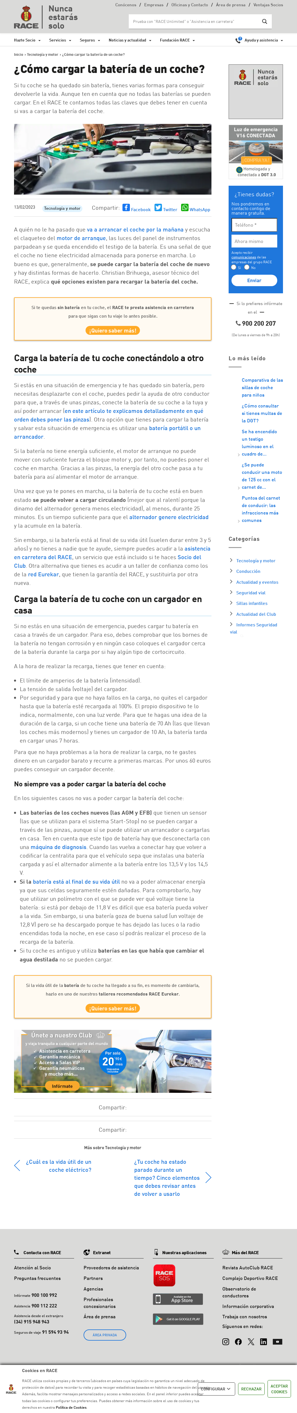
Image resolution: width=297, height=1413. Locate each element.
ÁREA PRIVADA (105, 1341)
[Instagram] (225, 1344)
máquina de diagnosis (58, 849)
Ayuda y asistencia (261, 39)
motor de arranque (81, 237)
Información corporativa (248, 1312)
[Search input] (194, 21)
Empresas (153, 5)
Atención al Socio (32, 1273)
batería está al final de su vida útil (76, 884)
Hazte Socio (24, 39)
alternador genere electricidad (169, 519)
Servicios (57, 39)
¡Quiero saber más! (112, 331)
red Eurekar (43, 576)
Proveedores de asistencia (111, 1273)
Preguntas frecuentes (37, 1284)
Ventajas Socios (268, 5)
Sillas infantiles (252, 603)
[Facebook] (238, 1344)
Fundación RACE (175, 39)
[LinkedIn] (263, 1344)
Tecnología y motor (62, 209)
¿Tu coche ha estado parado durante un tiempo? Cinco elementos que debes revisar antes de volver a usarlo (167, 1183)
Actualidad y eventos (257, 582)
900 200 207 (259, 323)
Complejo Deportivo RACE (250, 1284)
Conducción (248, 571)
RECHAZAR (251, 1388)
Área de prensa (230, 5)
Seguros (87, 39)
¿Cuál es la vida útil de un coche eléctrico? (58, 1171)
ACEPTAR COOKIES (279, 1389)
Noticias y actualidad (127, 39)
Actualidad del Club (256, 614)
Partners (93, 1284)
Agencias (93, 1294)
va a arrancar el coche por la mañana (135, 229)
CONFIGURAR (216, 1389)
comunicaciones (243, 257)
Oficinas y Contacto (189, 5)
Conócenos (125, 5)
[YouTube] (277, 1344)
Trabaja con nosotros (244, 1322)
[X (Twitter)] (251, 1344)
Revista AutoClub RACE (247, 1273)
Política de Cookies (71, 1407)
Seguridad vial (251, 592)
